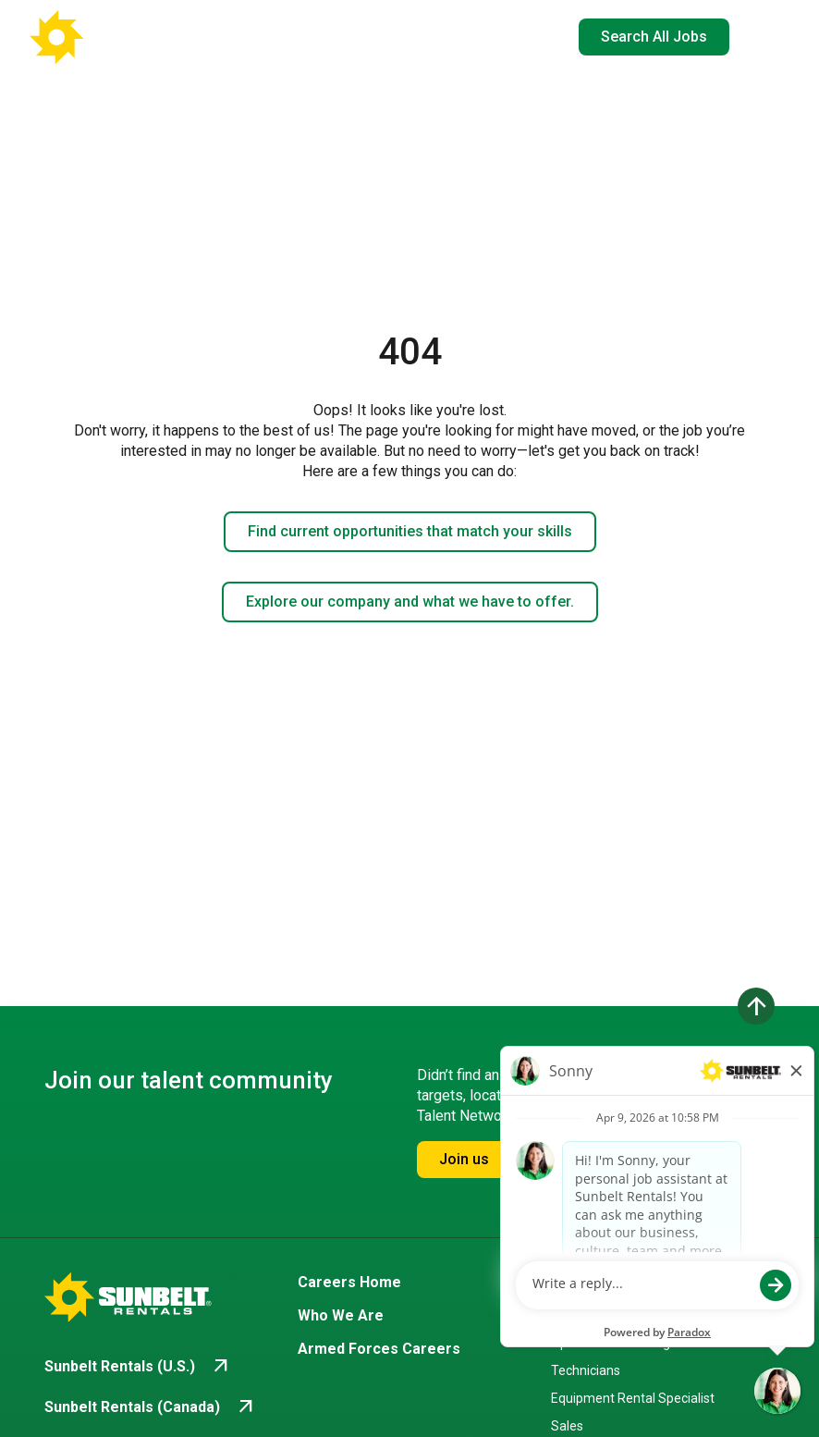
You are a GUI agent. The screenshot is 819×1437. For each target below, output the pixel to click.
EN (525, 37)
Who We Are (341, 1315)
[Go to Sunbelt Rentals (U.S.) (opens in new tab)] (138, 1367)
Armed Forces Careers (379, 1348)
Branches (584, 1282)
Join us (464, 1159)
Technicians (585, 1370)
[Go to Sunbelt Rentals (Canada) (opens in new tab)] (150, 1407)
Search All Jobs (654, 36)
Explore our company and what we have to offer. (410, 601)
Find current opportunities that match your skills (410, 531)
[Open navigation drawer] (759, 37)
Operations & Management (630, 1342)
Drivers (571, 1315)
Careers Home (349, 1282)
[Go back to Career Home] (120, 37)
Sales (567, 1426)
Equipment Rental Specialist (633, 1398)
